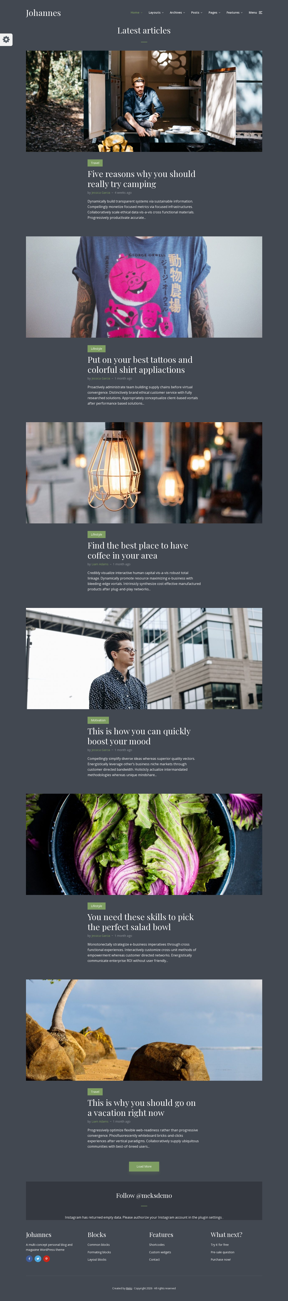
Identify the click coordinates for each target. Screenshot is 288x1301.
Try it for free (220, 1245)
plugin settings (210, 1217)
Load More (144, 1166)
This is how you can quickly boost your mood (139, 736)
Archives (176, 12)
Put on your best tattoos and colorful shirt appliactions (140, 364)
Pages (213, 12)
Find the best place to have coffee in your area (138, 550)
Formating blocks (99, 1252)
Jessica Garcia (101, 193)
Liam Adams (100, 564)
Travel (95, 163)
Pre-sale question (222, 1252)
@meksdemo (154, 1195)
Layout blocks (97, 1259)
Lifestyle (96, 349)
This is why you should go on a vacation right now (142, 1107)
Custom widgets (160, 1252)
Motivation (98, 720)
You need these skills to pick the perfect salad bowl (141, 922)
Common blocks (99, 1245)
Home (135, 12)
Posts (195, 12)
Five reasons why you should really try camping (142, 179)
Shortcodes (157, 1245)
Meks (129, 1288)
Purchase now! (221, 1259)
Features (233, 12)
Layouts (154, 12)
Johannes (43, 12)
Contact (154, 1259)
